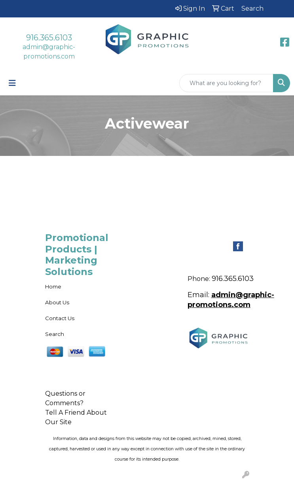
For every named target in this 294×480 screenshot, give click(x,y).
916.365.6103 (49, 37)
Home (53, 286)
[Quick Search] (226, 83)
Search (54, 334)
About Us (57, 302)
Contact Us (59, 318)
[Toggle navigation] (12, 83)
